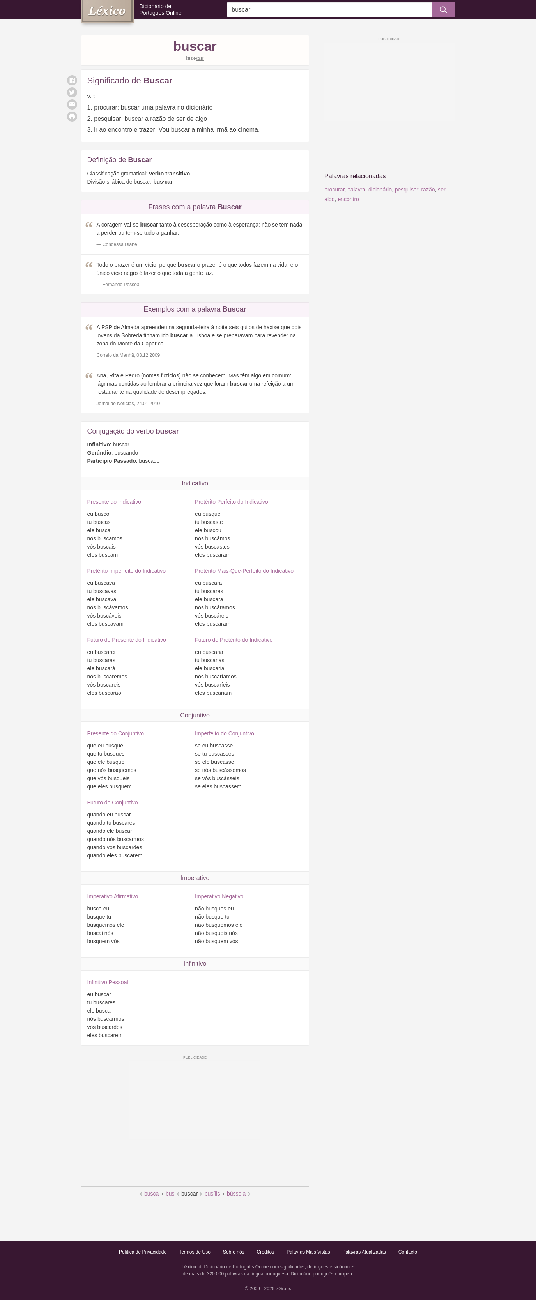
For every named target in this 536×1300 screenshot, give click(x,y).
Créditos (265, 1252)
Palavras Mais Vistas (308, 1252)
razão (428, 189)
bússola (236, 1193)
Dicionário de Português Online (161, 9)
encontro (348, 199)
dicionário (380, 189)
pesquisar (406, 189)
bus (170, 1193)
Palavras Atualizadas (364, 1252)
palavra (356, 189)
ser (441, 189)
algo (329, 199)
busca (151, 1193)
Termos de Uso (195, 1252)
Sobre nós (233, 1252)
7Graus (283, 1288)
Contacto (407, 1252)
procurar (334, 189)
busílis (212, 1193)
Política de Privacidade (142, 1252)
